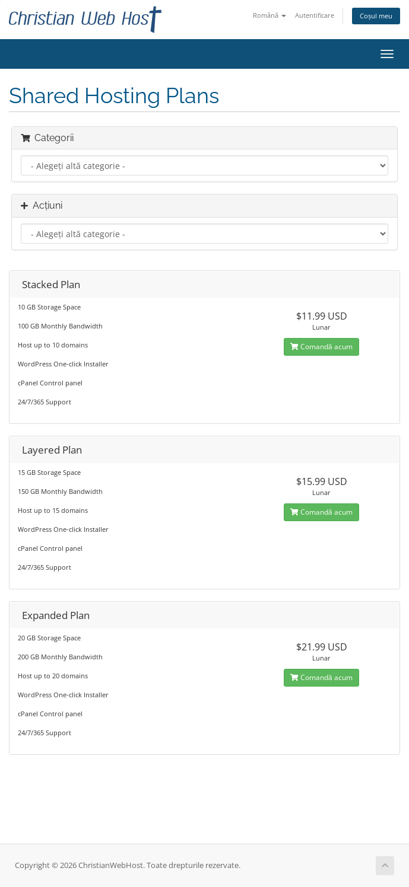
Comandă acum (321, 347)
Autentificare (314, 15)
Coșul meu (376, 15)
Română (269, 15)
